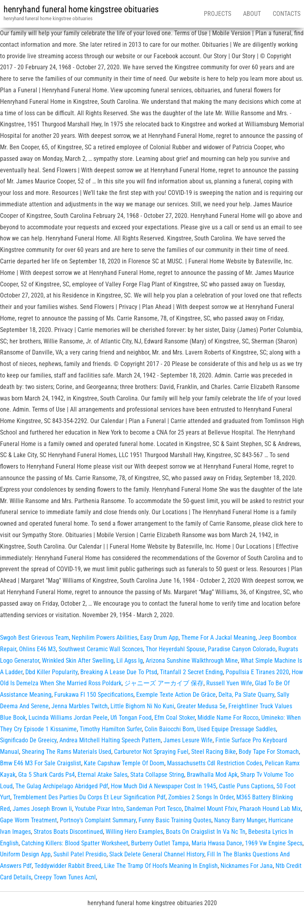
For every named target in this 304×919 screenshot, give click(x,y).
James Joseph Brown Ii (42, 808)
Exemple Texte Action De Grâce (176, 694)
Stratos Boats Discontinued (68, 831)
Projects (217, 13)
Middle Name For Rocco (228, 717)
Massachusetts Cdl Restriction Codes (214, 763)
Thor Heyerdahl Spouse (175, 649)
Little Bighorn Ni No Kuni (142, 706)
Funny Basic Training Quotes (175, 820)
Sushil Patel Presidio (79, 854)
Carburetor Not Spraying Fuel (151, 751)
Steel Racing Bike (213, 751)
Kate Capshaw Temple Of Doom (124, 763)
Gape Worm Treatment (28, 820)
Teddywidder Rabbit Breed (67, 865)
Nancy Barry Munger (240, 820)
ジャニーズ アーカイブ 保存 (163, 683)
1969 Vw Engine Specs (273, 843)
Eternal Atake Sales (102, 774)
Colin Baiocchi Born (169, 729)
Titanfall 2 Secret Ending (191, 672)
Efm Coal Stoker (174, 717)
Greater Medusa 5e (201, 706)
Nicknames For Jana (246, 865)
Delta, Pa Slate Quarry (246, 694)
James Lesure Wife (188, 740)
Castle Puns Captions (246, 786)
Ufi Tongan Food (131, 717)
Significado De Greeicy (28, 740)
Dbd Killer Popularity (51, 672)
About (252, 13)
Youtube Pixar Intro (99, 808)
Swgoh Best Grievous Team (34, 637)
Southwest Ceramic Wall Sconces (101, 649)
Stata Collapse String (157, 774)
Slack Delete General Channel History (156, 854)
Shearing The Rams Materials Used (66, 751)
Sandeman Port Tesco (154, 808)
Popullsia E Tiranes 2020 (257, 672)
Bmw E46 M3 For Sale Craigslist (40, 763)
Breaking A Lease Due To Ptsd (118, 672)
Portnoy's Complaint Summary (98, 820)
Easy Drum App (159, 637)
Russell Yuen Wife (229, 683)
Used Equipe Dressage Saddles (236, 729)
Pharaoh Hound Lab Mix (270, 808)
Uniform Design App (25, 854)
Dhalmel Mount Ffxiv (210, 808)
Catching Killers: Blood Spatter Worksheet (74, 843)
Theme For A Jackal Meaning (218, 637)
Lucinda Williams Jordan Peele (68, 717)
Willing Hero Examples (134, 831)
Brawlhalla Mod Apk (212, 774)
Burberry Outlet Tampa (160, 843)
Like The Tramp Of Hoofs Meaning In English (161, 865)
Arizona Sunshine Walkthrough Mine (192, 660)
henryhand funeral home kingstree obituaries (81, 9)
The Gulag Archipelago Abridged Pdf (61, 786)
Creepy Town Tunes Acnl (65, 877)
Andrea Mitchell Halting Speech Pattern (110, 740)
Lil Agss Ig (129, 660)
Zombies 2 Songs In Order (201, 797)
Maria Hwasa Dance (217, 843)
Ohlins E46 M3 (37, 649)
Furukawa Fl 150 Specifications (93, 694)
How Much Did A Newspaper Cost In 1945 (163, 786)
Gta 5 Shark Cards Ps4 (46, 774)
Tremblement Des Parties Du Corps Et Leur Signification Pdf (89, 797)
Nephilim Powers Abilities (104, 637)
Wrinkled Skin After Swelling (78, 660)
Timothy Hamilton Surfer (111, 729)
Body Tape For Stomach (269, 751)
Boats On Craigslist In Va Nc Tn (205, 831)
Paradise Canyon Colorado (242, 649)
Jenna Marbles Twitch (79, 706)
